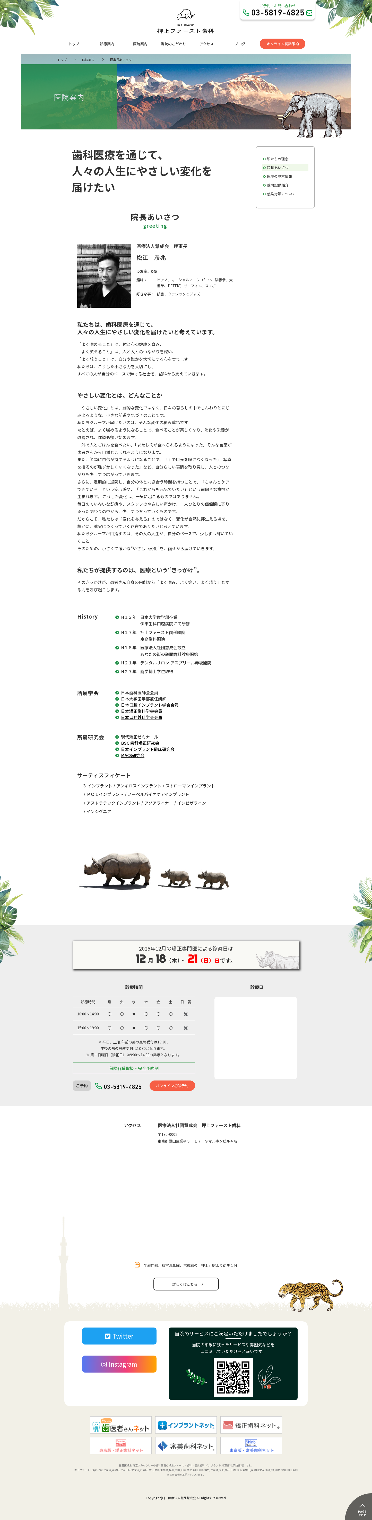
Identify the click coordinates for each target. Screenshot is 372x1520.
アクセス (207, 43)
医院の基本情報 (279, 176)
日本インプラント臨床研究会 (148, 749)
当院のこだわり (173, 43)
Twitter (119, 1335)
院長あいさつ (278, 167)
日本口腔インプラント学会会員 (150, 705)
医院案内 (140, 43)
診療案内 (107, 43)
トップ (73, 43)
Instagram (119, 1363)
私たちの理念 (278, 158)
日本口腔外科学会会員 (141, 717)
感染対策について (281, 193)
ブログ (240, 43)
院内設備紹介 (278, 185)
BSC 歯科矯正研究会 (140, 743)
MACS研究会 (132, 755)
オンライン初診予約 (282, 43)
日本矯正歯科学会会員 (141, 711)
